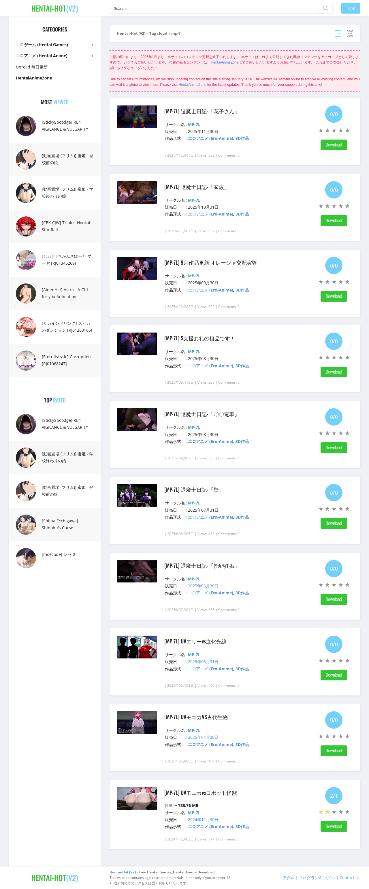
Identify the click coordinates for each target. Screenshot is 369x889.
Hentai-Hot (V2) (131, 33)
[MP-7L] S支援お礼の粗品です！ (199, 338)
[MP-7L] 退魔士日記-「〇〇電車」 (202, 413)
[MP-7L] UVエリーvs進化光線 (195, 641)
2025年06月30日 (203, 586)
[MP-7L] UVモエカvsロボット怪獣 (200, 792)
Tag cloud (158, 33)
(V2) (54, 8)
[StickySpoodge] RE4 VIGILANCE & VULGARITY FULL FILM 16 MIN (65, 129)
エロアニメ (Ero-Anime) (210, 138)
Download (334, 144)
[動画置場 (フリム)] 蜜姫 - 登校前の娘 (67, 159)
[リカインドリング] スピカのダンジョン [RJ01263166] (67, 326)
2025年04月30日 (203, 737)
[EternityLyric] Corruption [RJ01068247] (66, 360)
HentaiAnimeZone (224, 62)
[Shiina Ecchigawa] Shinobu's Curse (60, 524)
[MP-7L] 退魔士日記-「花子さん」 (202, 111)
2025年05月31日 (203, 661)
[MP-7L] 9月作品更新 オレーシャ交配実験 (210, 262)
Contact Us (350, 877)
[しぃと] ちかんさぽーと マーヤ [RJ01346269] (66, 259)
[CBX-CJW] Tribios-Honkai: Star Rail (66, 226)
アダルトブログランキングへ (309, 877)
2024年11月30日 (203, 819)
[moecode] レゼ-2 (58, 554)
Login (351, 8)
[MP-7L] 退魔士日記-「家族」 (196, 186)
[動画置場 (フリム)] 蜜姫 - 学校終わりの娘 (67, 192)
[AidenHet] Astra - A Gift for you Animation (65, 293)
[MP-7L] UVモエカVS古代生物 (196, 717)
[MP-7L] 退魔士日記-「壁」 (194, 489)
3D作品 (242, 138)
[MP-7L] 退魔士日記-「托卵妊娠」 (202, 565)
